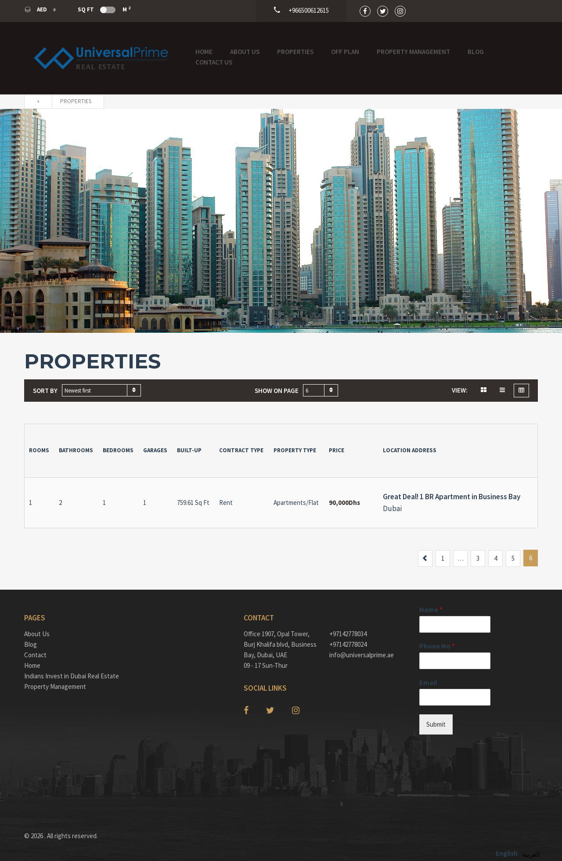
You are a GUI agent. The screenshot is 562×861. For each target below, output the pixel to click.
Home (204, 51)
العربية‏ (531, 854)
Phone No (437, 645)
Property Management (413, 51)
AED (36, 9)
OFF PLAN (345, 51)
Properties (295, 51)
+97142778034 (348, 634)
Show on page (277, 390)
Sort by (45, 390)
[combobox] (101, 390)
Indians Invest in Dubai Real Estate (71, 676)
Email (428, 682)
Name (431, 609)
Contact (35, 655)
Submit (436, 724)
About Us (244, 51)
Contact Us (213, 62)
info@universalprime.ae (361, 655)
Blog (476, 51)
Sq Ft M (104, 9)
